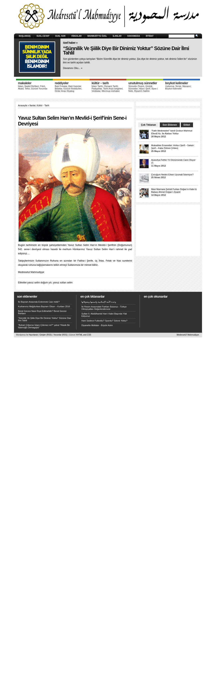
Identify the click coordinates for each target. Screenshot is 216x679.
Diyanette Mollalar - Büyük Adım (97, 325)
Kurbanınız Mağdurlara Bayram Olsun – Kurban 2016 (44, 306)
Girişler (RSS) (45, 335)
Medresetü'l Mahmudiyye (188, 335)
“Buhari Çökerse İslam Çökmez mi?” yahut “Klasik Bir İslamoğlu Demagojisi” (44, 326)
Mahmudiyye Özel (97, 36)
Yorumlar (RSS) (60, 335)
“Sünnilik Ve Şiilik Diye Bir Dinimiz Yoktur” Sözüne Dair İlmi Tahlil (126, 50)
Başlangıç (25, 36)
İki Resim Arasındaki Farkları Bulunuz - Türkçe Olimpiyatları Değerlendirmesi (104, 307)
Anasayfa (22, 105)
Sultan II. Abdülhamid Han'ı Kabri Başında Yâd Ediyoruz (104, 314)
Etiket (187, 124)
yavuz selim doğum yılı (39, 282)
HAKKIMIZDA (133, 36)
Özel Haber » (70, 42)
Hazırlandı (33, 335)
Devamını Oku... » (72, 68)
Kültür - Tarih (43, 105)
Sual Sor (60, 36)
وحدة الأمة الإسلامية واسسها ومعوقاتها (98, 302)
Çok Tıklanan (148, 124)
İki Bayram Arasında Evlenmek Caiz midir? (39, 302)
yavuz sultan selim (63, 282)
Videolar (76, 36)
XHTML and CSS (83, 335)
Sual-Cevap (42, 36)
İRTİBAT (150, 36)
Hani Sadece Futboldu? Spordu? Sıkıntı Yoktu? (104, 320)
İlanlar (117, 36)
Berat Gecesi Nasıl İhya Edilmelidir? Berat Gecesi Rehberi (42, 312)
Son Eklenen (170, 124)
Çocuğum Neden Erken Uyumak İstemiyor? (172, 174)
